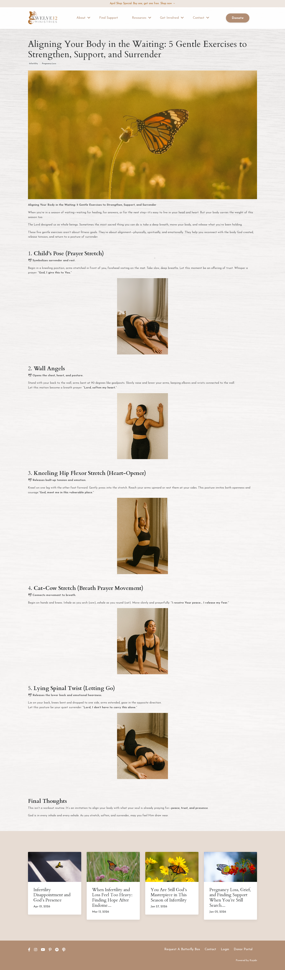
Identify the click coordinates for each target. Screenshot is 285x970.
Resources (141, 18)
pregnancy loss (49, 64)
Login (225, 949)
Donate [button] (238, 18)
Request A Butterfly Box (182, 949)
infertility (33, 64)
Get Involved (172, 18)
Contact (201, 18)
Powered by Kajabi (246, 960)
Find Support (108, 18)
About (83, 18)
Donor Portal (243, 949)
